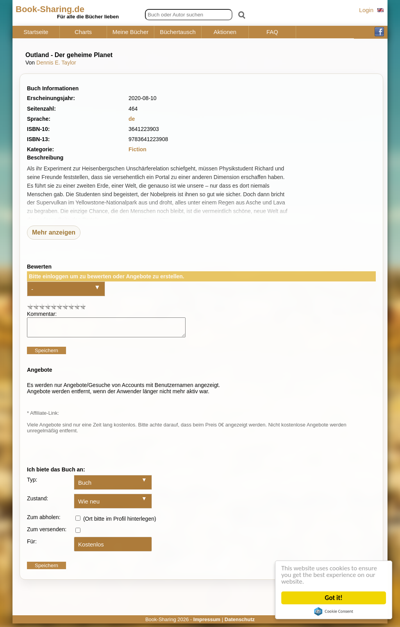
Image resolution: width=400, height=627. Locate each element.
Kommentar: (42, 314)
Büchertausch (178, 32)
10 (83, 306)
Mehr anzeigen (53, 232)
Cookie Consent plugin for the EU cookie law (334, 611)
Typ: (32, 483)
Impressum (206, 623)
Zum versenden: (46, 533)
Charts (83, 32)
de (132, 119)
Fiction (137, 149)
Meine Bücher (130, 32)
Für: (32, 545)
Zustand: (37, 502)
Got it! (334, 598)
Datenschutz (240, 623)
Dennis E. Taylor (56, 62)
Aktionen (225, 32)
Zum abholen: (44, 521)
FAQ (272, 32)
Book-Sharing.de (50, 9)
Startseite (35, 32)
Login (366, 10)
